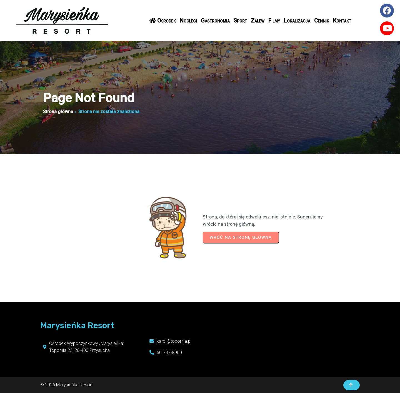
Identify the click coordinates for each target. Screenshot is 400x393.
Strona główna (58, 111)
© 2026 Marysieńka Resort (66, 384)
